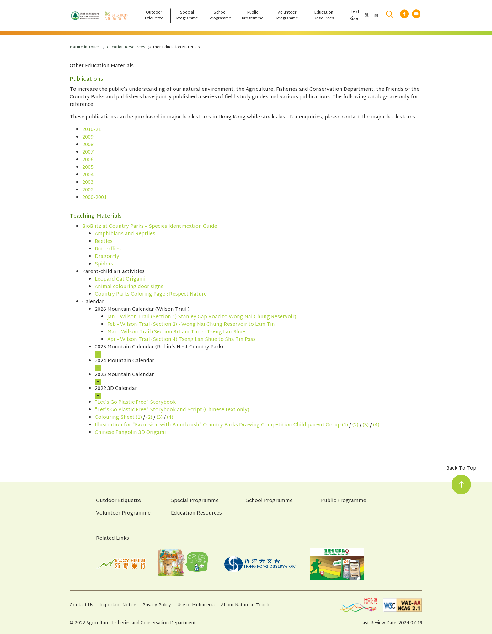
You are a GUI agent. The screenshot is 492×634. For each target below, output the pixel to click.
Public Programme (343, 501)
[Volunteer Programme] (287, 15)
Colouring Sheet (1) (118, 417)
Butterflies (108, 249)
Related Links (112, 538)
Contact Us (81, 605)
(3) (160, 417)
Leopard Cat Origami (120, 279)
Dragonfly (107, 256)
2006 (88, 160)
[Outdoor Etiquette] (154, 15)
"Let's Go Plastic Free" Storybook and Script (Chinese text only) (172, 410)
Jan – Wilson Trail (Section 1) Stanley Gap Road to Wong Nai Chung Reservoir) (201, 317)
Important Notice (117, 605)
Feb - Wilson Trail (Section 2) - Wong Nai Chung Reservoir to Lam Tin (191, 324)
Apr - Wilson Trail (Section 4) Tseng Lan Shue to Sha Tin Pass (181, 339)
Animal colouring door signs (129, 287)
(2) (149, 417)
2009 (88, 137)
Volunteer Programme (123, 513)
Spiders (104, 264)
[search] (389, 15)
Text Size (355, 15)
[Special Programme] (187, 15)
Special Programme (195, 501)
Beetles (104, 241)
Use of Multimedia (196, 605)
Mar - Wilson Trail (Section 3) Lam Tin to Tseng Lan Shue (176, 332)
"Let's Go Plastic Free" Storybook (135, 402)
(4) (170, 417)
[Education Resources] (324, 15)
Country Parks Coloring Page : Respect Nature (151, 294)
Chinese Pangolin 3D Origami (130, 432)
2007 (88, 152)
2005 (88, 167)
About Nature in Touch (245, 605)
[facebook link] (404, 15)
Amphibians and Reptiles (125, 234)
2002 (88, 190)
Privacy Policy (156, 605)
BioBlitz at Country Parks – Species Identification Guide (149, 226)
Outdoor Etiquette (118, 501)
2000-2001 (94, 197)
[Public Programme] (252, 15)
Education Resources (196, 513)
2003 (88, 182)
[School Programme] (220, 15)
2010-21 (91, 129)
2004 (88, 175)
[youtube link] (416, 15)
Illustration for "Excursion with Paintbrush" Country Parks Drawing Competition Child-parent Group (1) (221, 425)
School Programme (269, 501)
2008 (88, 145)
